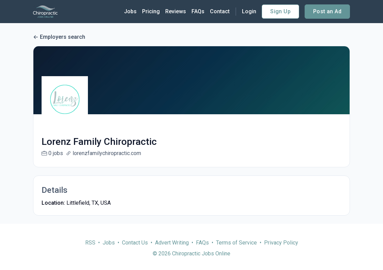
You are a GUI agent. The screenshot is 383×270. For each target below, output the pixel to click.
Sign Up (280, 11)
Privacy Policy (281, 251)
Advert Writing (172, 251)
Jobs (130, 11)
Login (249, 11)
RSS (90, 251)
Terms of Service (236, 251)
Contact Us (135, 251)
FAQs (198, 11)
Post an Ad (327, 11)
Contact (220, 11)
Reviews (175, 11)
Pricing (151, 11)
